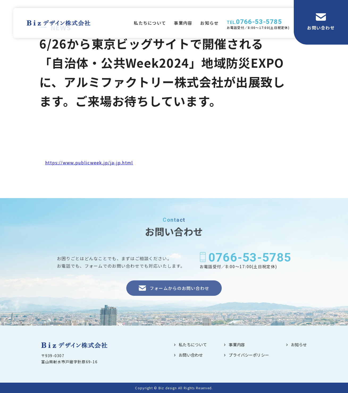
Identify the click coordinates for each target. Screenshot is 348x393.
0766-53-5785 (259, 22)
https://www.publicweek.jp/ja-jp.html (89, 162)
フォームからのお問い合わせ (179, 295)
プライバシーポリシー (249, 355)
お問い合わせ (321, 27)
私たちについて (150, 23)
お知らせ (209, 23)
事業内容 (183, 23)
